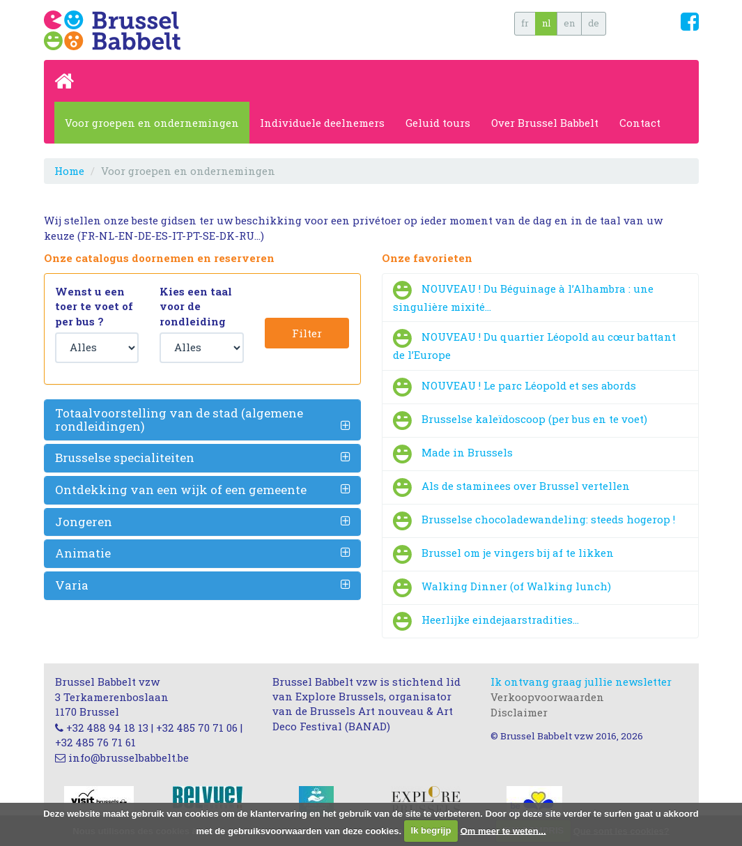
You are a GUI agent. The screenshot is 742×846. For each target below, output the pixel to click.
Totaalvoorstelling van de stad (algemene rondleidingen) (179, 419)
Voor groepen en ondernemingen (152, 123)
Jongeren (83, 522)
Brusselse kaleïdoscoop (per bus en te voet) (534, 419)
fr (525, 23)
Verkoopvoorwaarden (547, 697)
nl (546, 23)
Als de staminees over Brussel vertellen (526, 486)
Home (69, 171)
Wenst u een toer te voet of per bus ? (94, 306)
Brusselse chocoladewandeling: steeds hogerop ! (548, 519)
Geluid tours (437, 123)
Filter (307, 333)
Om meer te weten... (503, 830)
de (593, 23)
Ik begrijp (431, 830)
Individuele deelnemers (322, 123)
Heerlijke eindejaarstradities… (500, 619)
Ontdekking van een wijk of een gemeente (181, 490)
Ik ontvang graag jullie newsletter (581, 682)
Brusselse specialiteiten (124, 457)
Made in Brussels (467, 452)
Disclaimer (519, 712)
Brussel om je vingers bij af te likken (518, 553)
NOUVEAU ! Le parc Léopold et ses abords (529, 385)
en (569, 23)
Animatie (83, 553)
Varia (71, 585)
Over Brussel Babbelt (544, 123)
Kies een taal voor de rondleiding (196, 306)
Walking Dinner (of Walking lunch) (516, 586)
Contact (639, 123)
